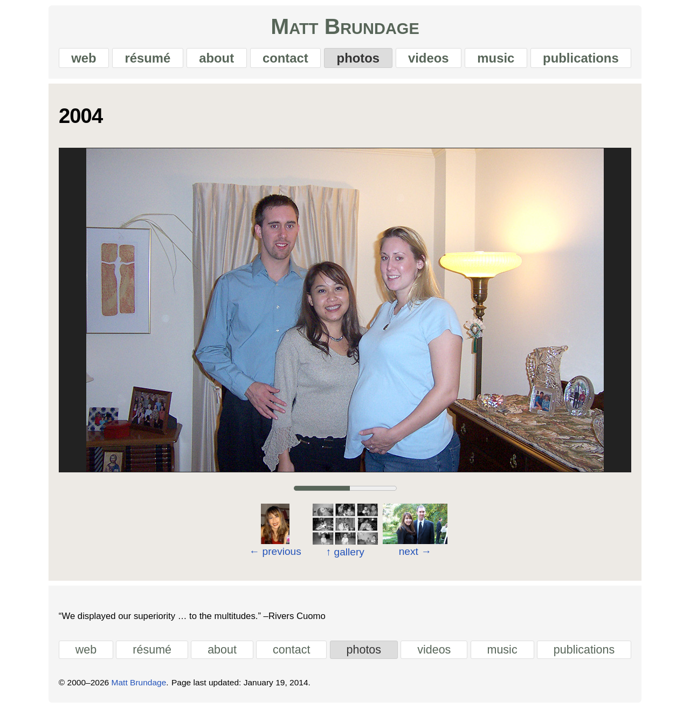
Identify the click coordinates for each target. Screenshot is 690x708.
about (216, 58)
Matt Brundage (345, 27)
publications (581, 58)
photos (358, 58)
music (495, 58)
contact (285, 58)
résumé (147, 58)
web (83, 58)
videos (428, 58)
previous (275, 551)
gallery (345, 552)
